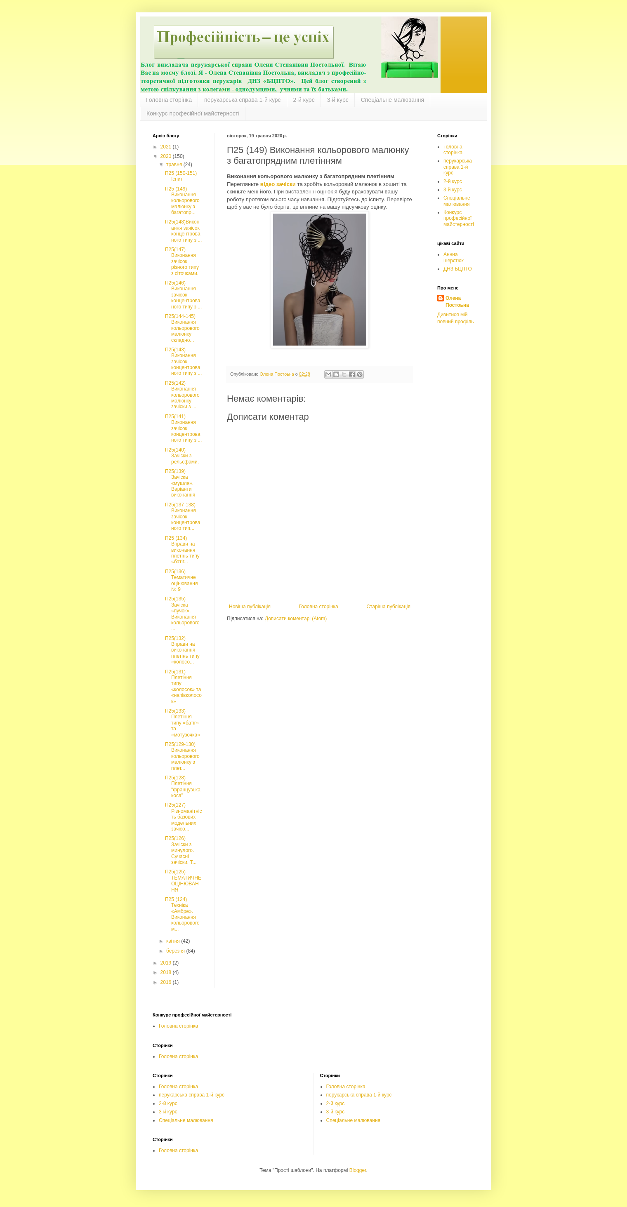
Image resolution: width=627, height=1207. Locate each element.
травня (175, 164)
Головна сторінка (169, 99)
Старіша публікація (388, 606)
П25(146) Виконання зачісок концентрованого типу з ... (183, 295)
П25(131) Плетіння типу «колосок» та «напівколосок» (183, 686)
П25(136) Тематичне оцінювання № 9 (181, 580)
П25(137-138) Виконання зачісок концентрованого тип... (182, 517)
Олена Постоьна (457, 301)
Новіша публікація (250, 606)
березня (176, 951)
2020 (166, 156)
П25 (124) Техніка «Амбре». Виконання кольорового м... (182, 914)
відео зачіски (278, 184)
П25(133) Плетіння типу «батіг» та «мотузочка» (182, 723)
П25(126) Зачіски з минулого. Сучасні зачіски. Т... (180, 850)
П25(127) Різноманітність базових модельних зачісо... (183, 817)
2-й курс (304, 99)
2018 (166, 972)
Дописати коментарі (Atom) (296, 618)
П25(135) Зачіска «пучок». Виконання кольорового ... (182, 613)
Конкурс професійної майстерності (192, 113)
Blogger (357, 1170)
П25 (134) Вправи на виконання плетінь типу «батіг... (182, 550)
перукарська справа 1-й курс (242, 99)
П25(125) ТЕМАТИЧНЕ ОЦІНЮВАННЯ (183, 880)
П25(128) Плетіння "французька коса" (182, 786)
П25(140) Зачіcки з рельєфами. (182, 456)
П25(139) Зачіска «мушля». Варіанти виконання (180, 483)
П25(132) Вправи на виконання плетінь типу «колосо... (182, 650)
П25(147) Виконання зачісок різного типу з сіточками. (182, 261)
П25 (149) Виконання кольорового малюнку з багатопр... (182, 201)
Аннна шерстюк (453, 257)
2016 (166, 982)
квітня (173, 941)
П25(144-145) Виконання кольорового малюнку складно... (182, 328)
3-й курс (338, 99)
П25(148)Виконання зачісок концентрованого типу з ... (183, 230)
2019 (166, 963)
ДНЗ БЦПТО (457, 269)
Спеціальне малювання (392, 99)
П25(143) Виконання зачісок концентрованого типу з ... (183, 361)
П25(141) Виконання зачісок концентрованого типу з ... (183, 428)
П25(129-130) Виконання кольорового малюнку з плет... (182, 756)
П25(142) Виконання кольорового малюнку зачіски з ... (182, 395)
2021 (166, 147)
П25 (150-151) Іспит (181, 176)
